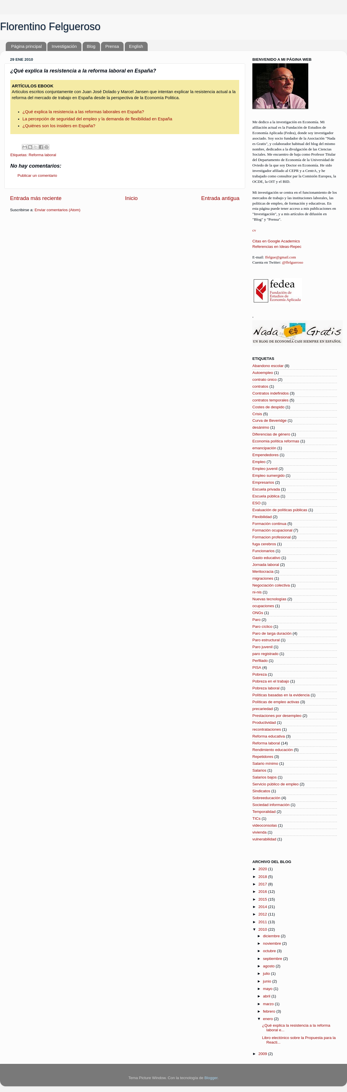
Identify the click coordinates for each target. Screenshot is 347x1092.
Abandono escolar (268, 366)
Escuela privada (266, 489)
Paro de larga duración (272, 633)
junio (267, 981)
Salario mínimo (265, 763)
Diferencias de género (271, 434)
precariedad (262, 709)
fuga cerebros (264, 544)
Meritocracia (263, 571)
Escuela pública (266, 496)
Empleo (259, 462)
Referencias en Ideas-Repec (276, 246)
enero (268, 1019)
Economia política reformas (275, 441)
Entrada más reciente (36, 198)
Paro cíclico (262, 626)
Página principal (26, 46)
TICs (256, 818)
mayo (268, 989)
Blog (91, 46)
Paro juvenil (262, 647)
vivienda (259, 832)
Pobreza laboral (266, 688)
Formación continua (269, 524)
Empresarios (263, 482)
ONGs (257, 613)
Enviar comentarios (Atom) (58, 210)
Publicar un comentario (37, 175)
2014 (263, 907)
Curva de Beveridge (269, 420)
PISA (256, 667)
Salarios (259, 770)
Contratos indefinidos (270, 393)
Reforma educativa (268, 736)
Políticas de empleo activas (275, 702)
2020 (263, 869)
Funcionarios (263, 551)
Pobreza (259, 674)
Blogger (211, 1078)
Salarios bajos (264, 777)
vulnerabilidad (264, 839)
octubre (270, 951)
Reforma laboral (42, 155)
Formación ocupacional (272, 530)
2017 (263, 884)
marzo (269, 1004)
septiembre (273, 958)
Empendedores (265, 455)
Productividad (264, 722)
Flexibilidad (262, 517)
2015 (263, 899)
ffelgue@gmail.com (280, 257)
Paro (256, 619)
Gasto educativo (266, 558)
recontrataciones (266, 729)
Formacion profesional (271, 537)
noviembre (272, 943)
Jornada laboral (265, 564)
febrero (269, 1011)
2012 (263, 914)
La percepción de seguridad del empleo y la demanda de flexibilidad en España (97, 119)
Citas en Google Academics (276, 241)
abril (267, 996)
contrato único (264, 379)
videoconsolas (264, 825)
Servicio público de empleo (275, 784)
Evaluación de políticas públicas (279, 510)
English (136, 46)
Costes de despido (268, 407)
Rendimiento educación (272, 750)
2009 (263, 1054)
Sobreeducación (266, 798)
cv (254, 230)
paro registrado (265, 654)
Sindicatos (261, 791)
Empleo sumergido (268, 475)
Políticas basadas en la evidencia (281, 695)
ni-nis (257, 592)
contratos (260, 386)
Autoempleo (262, 372)
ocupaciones (263, 606)
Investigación (64, 46)
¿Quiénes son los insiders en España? (58, 125)
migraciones (262, 578)
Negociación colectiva (271, 585)
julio (267, 973)
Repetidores (262, 756)
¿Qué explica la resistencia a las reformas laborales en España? (83, 111)
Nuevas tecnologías (269, 599)
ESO (256, 503)
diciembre (272, 936)
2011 (263, 922)
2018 (263, 877)
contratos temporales (270, 400)
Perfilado (260, 660)
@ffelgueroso (292, 262)
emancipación (264, 448)
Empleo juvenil (265, 468)
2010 (263, 929)
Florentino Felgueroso (50, 26)
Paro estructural (266, 640)
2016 (263, 891)
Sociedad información (271, 805)
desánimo (260, 427)
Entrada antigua (220, 198)
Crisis (257, 414)
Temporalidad (264, 811)
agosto (269, 966)
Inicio (131, 198)
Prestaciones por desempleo (276, 715)
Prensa (112, 46)
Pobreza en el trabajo (270, 681)
